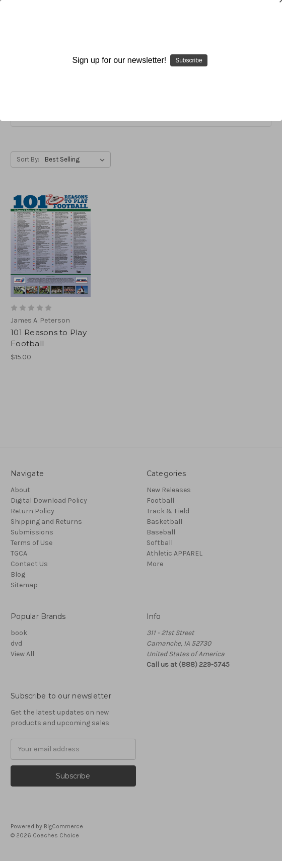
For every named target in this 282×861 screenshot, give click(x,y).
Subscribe (188, 60)
